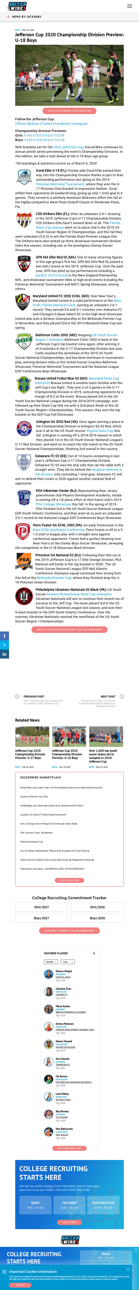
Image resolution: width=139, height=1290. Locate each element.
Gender (49, 961)
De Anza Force (63, 1100)
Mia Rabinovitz (64, 1129)
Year (65, 961)
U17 (53, 135)
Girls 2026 (97, 907)
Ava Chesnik (62, 1058)
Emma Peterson (65, 1023)
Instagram (80, 123)
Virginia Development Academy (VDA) (75, 1030)
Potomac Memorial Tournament (60, 184)
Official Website (27, 123)
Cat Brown (62, 1076)
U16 (44, 135)
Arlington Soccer (65, 1047)
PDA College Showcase (53, 504)
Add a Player (69, 1222)
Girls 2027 (41, 907)
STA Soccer (62, 1117)
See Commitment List (69, 1148)
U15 (36, 135)
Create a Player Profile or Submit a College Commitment (69, 630)
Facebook (62, 123)
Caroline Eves (63, 988)
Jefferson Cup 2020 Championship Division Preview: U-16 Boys (67, 754)
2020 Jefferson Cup (68, 147)
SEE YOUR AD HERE (69, 880)
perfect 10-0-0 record (52, 275)
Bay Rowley (62, 1111)
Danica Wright (64, 971)
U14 (27, 135)
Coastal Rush (63, 977)
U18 (61, 135)
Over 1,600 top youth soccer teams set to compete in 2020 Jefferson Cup (103, 756)
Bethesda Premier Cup (54, 578)
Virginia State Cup (99, 431)
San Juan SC (62, 1135)
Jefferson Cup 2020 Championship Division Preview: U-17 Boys (30, 754)
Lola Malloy (62, 1094)
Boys (17, 30)
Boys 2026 (97, 918)
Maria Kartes (63, 1006)
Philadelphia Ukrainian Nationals (74, 1082)
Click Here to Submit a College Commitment (69, 931)
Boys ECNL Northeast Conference (58, 530)
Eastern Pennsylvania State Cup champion (79, 594)
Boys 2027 (41, 918)
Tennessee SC (63, 1065)
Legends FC (61, 995)
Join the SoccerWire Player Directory (69, 111)
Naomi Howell (64, 1041)
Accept (20, 1285)
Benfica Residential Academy (71, 1012)
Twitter (47, 123)
